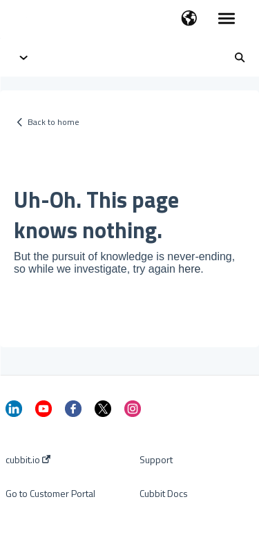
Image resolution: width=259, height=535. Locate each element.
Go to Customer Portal (50, 493)
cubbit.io (28, 459)
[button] (189, 19)
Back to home (53, 121)
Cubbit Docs (164, 493)
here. (190, 269)
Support (156, 459)
